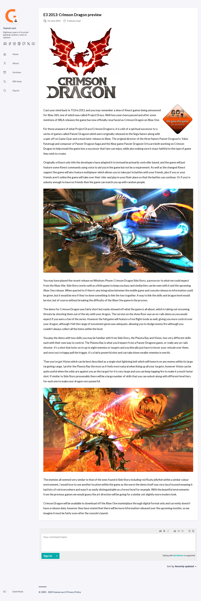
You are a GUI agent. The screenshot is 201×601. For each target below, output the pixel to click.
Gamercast (9, 27)
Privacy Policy (74, 592)
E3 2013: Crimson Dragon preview (72, 14)
